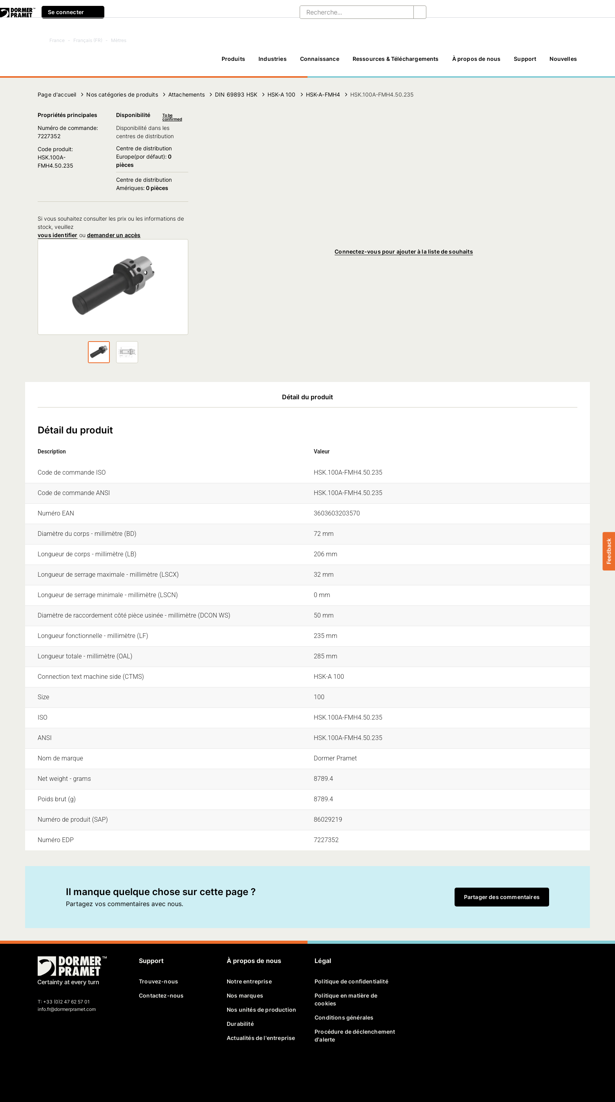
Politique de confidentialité (351, 981)
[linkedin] (71, 1069)
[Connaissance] (319, 62)
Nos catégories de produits (122, 94)
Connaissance (319, 58)
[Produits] (233, 62)
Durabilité (240, 1023)
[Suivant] (44, 352)
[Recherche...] (350, 12)
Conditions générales (344, 1017)
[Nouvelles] (563, 62)
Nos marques (245, 995)
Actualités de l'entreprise (261, 1037)
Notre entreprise (249, 981)
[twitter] (57, 1069)
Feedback (608, 551)
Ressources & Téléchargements (396, 58)
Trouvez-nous (158, 981)
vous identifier (58, 235)
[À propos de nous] (477, 62)
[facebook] (44, 1069)
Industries (272, 58)
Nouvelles (563, 58)
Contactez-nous (161, 995)
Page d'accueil (57, 94)
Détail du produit (307, 397)
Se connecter (73, 12)
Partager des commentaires (502, 897)
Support (525, 58)
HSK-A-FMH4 (323, 94)
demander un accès (114, 235)
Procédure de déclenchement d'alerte (355, 1035)
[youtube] (84, 1069)
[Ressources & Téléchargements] (396, 62)
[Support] (525, 62)
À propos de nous (476, 58)
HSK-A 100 (281, 94)
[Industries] (272, 62)
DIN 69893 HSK (236, 94)
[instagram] (98, 1069)
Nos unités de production (261, 1009)
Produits (233, 58)
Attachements (186, 94)
